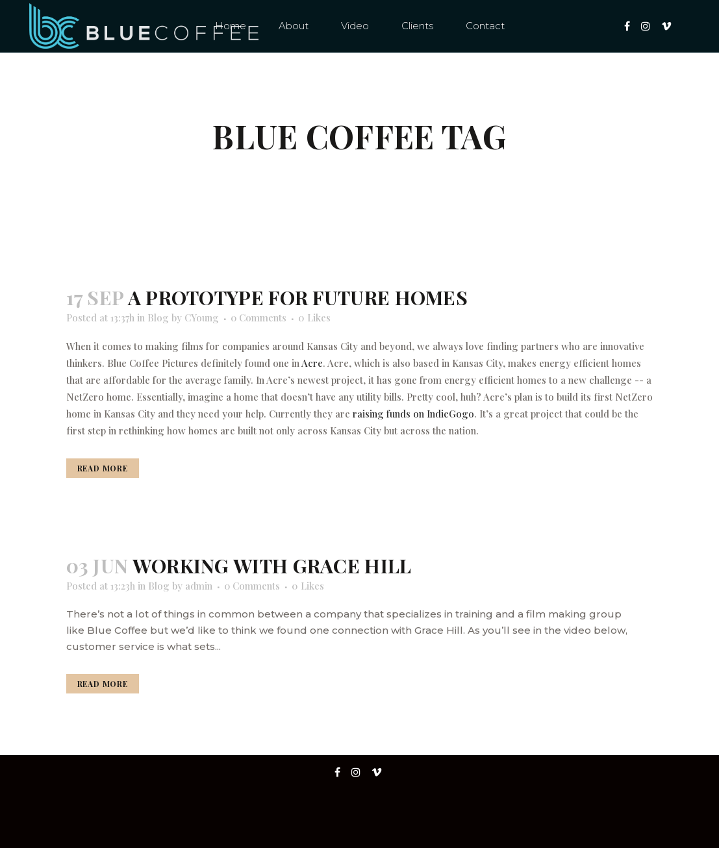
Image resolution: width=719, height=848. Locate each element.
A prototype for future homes (298, 297)
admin (198, 585)
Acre (312, 362)
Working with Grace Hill (272, 566)
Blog (158, 317)
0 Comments (258, 317)
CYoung (201, 317)
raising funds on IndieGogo (413, 413)
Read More (102, 468)
